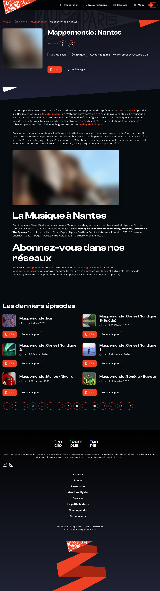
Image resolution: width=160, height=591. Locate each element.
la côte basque (51, 113)
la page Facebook (91, 267)
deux (132, 110)
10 (94, 406)
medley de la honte (90, 124)
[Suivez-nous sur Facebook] (5, 465)
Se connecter (79, 516)
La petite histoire (79, 504)
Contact (79, 474)
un (120, 110)
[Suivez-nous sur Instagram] (11, 465)
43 (112, 406)
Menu (139, 4)
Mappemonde (38, 21)
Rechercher (69, 4)
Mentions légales (80, 492)
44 (120, 406)
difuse (93, 529)
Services (120, 4)
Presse (79, 480)
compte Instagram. (27, 270)
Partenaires (79, 486)
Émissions (21, 21)
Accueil (6, 21)
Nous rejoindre (96, 4)
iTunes (104, 270)
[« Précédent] (6, 406)
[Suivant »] (129, 406)
